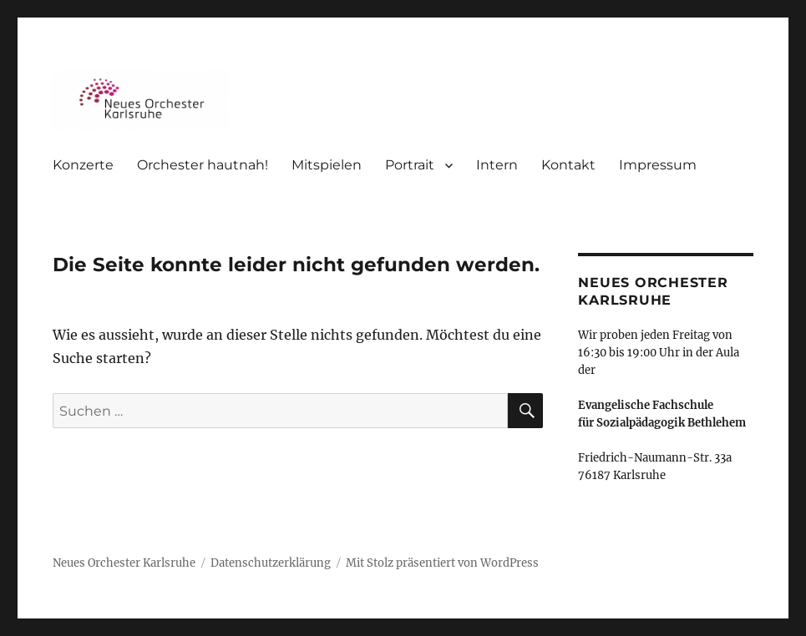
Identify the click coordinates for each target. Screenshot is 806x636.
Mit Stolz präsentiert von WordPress (442, 563)
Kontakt (568, 165)
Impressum (658, 165)
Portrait (409, 165)
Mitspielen (326, 165)
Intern (497, 165)
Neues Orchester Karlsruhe (124, 563)
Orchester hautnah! (202, 165)
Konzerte (83, 165)
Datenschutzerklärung (270, 563)
